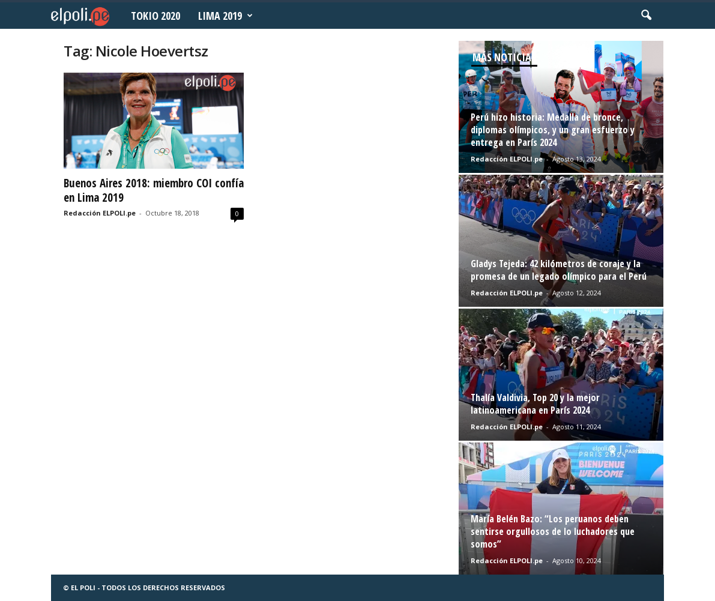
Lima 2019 (225, 15)
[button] (646, 15)
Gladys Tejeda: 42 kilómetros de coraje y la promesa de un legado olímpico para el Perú (559, 270)
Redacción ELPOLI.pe (100, 212)
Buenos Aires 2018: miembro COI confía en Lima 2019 (154, 190)
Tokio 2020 (155, 15)
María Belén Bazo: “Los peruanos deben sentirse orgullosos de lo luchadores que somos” (553, 531)
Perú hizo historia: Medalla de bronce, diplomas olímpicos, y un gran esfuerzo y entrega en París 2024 (553, 129)
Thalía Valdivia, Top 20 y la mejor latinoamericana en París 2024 (535, 404)
